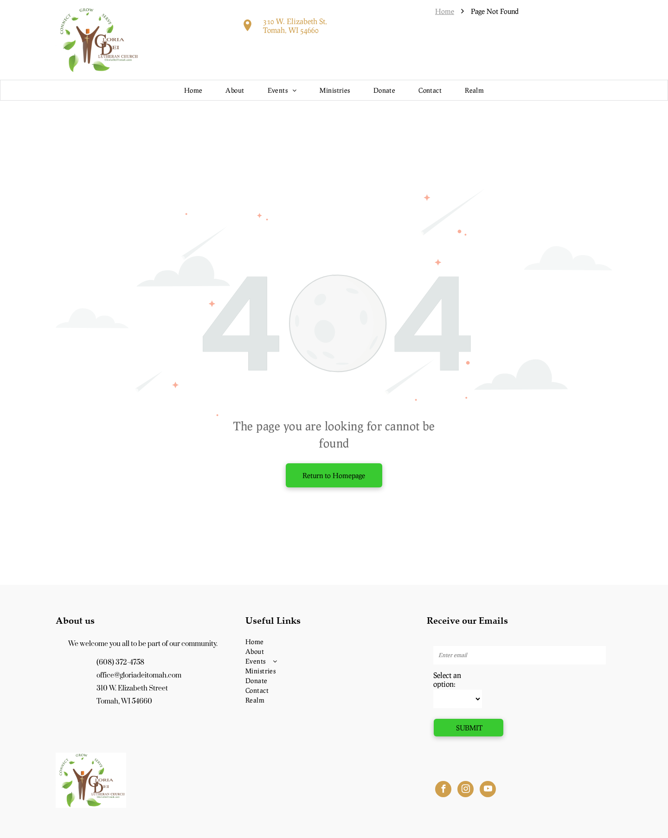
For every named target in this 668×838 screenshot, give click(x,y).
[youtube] (488, 790)
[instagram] (465, 790)
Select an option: (447, 679)
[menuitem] (193, 90)
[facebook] (443, 790)
